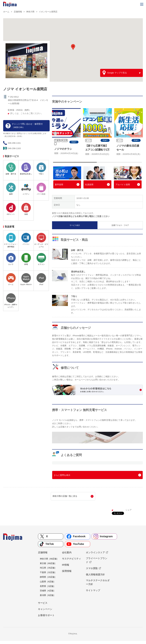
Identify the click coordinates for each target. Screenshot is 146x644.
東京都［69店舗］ (48, 563)
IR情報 (65, 564)
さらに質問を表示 (62, 475)
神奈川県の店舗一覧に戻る (65, 496)
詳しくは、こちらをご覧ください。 (26, 113)
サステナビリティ (71, 558)
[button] (55, 133)
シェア (128, 510)
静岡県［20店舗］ (48, 577)
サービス (42, 602)
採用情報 (66, 571)
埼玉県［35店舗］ (48, 568)
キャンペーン (45, 609)
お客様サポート (46, 615)
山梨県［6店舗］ (47, 581)
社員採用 (89, 184)
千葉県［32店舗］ (48, 572)
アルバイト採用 (122, 184)
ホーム (6, 11)
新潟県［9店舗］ (47, 595)
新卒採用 (59, 184)
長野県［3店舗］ (47, 586)
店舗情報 (18, 11)
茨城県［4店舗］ (47, 590)
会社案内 (66, 552)
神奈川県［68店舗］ (49, 559)
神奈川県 (30, 11)
